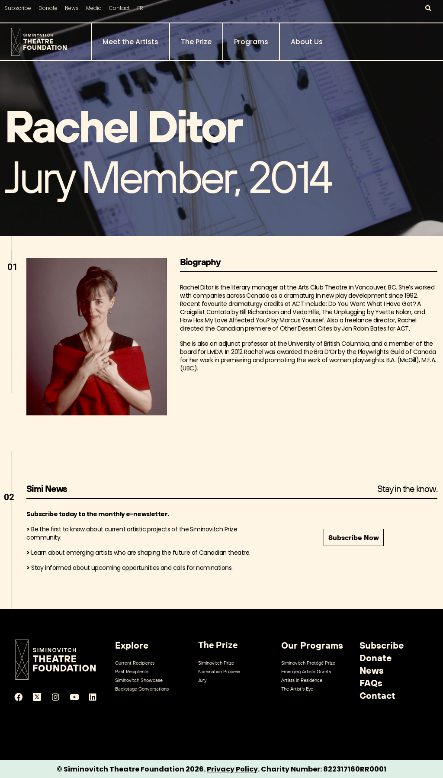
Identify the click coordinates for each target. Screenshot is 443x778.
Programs (251, 42)
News (72, 8)
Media (94, 8)
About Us (307, 42)
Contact (119, 8)
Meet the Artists (130, 42)
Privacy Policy (232, 769)
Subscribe (17, 8)
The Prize (196, 42)
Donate (48, 8)
